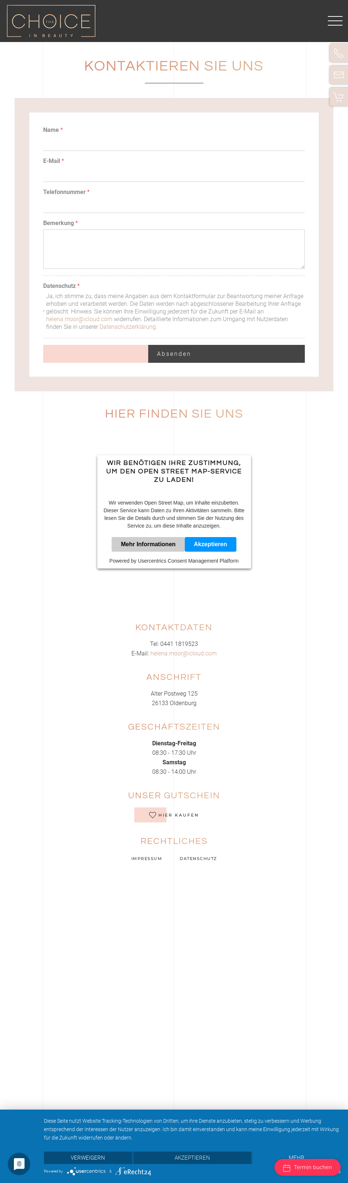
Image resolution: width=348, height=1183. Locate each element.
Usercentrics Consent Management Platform (188, 561)
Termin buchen (307, 1167)
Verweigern (88, 1158)
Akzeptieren (210, 544)
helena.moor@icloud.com (79, 319)
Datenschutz (61, 285)
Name (53, 129)
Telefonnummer (66, 192)
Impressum (145, 858)
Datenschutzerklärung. (128, 326)
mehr (296, 1158)
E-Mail (53, 160)
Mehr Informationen (148, 544)
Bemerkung (60, 223)
